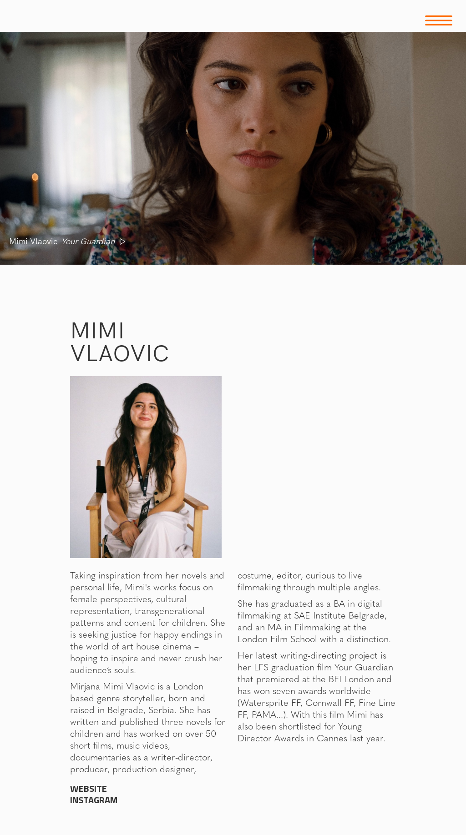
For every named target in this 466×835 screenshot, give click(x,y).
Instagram (93, 800)
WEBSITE (88, 788)
